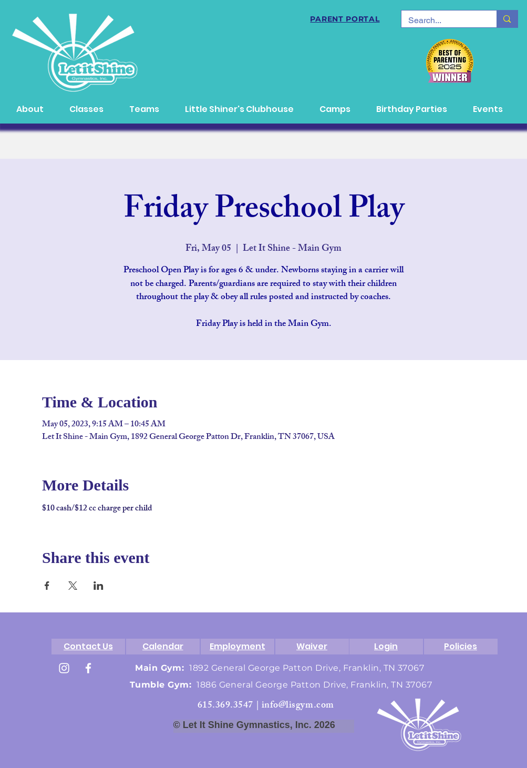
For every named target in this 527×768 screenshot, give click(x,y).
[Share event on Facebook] (47, 585)
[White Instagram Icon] (64, 668)
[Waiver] (312, 646)
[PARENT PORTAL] (345, 19)
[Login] (386, 646)
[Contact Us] (88, 646)
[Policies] (460, 646)
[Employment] (237, 646)
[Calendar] (163, 646)
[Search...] (441, 20)
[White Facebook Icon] (88, 668)
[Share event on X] (73, 585)
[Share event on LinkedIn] (99, 585)
